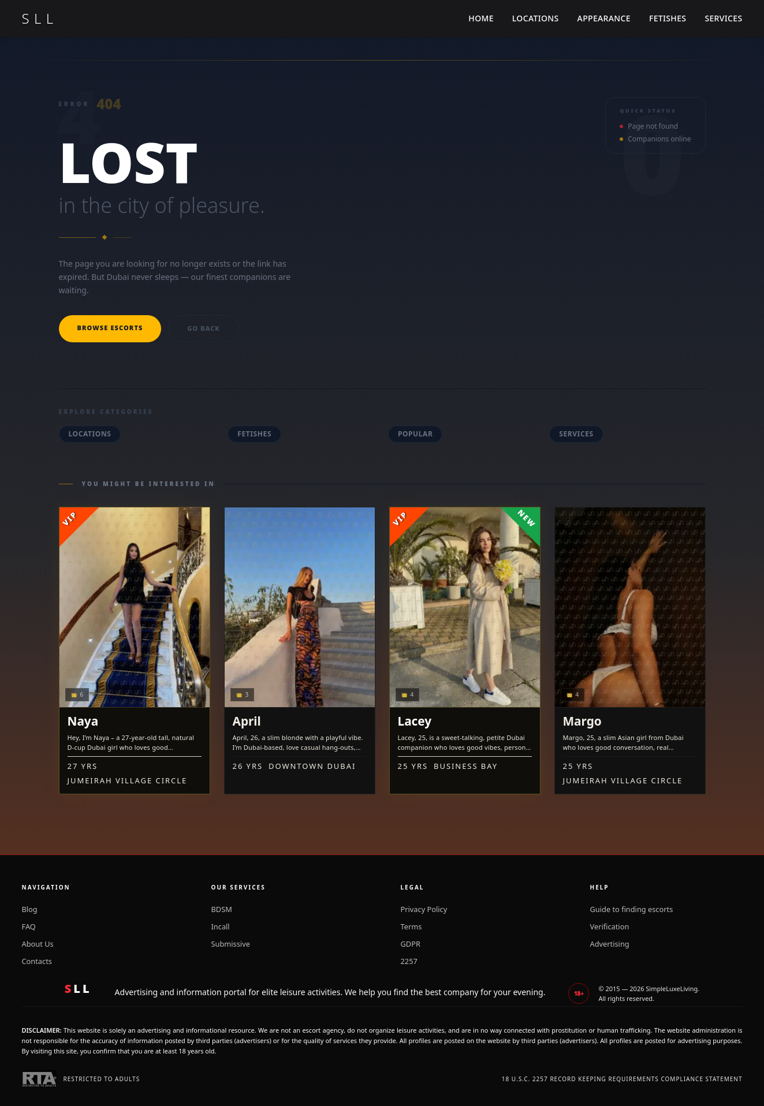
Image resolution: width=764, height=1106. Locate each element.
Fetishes (667, 18)
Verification (609, 926)
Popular (415, 434)
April (247, 721)
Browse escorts (110, 327)
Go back (203, 328)
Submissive (230, 944)
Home (481, 18)
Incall (220, 926)
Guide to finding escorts (631, 909)
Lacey (415, 721)
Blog (30, 909)
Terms (411, 926)
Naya (83, 721)
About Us (38, 944)
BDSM (221, 909)
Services (723, 18)
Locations (535, 18)
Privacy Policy (424, 909)
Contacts (37, 961)
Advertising (609, 944)
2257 (409, 961)
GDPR (410, 944)
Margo (582, 721)
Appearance (604, 18)
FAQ (29, 926)
